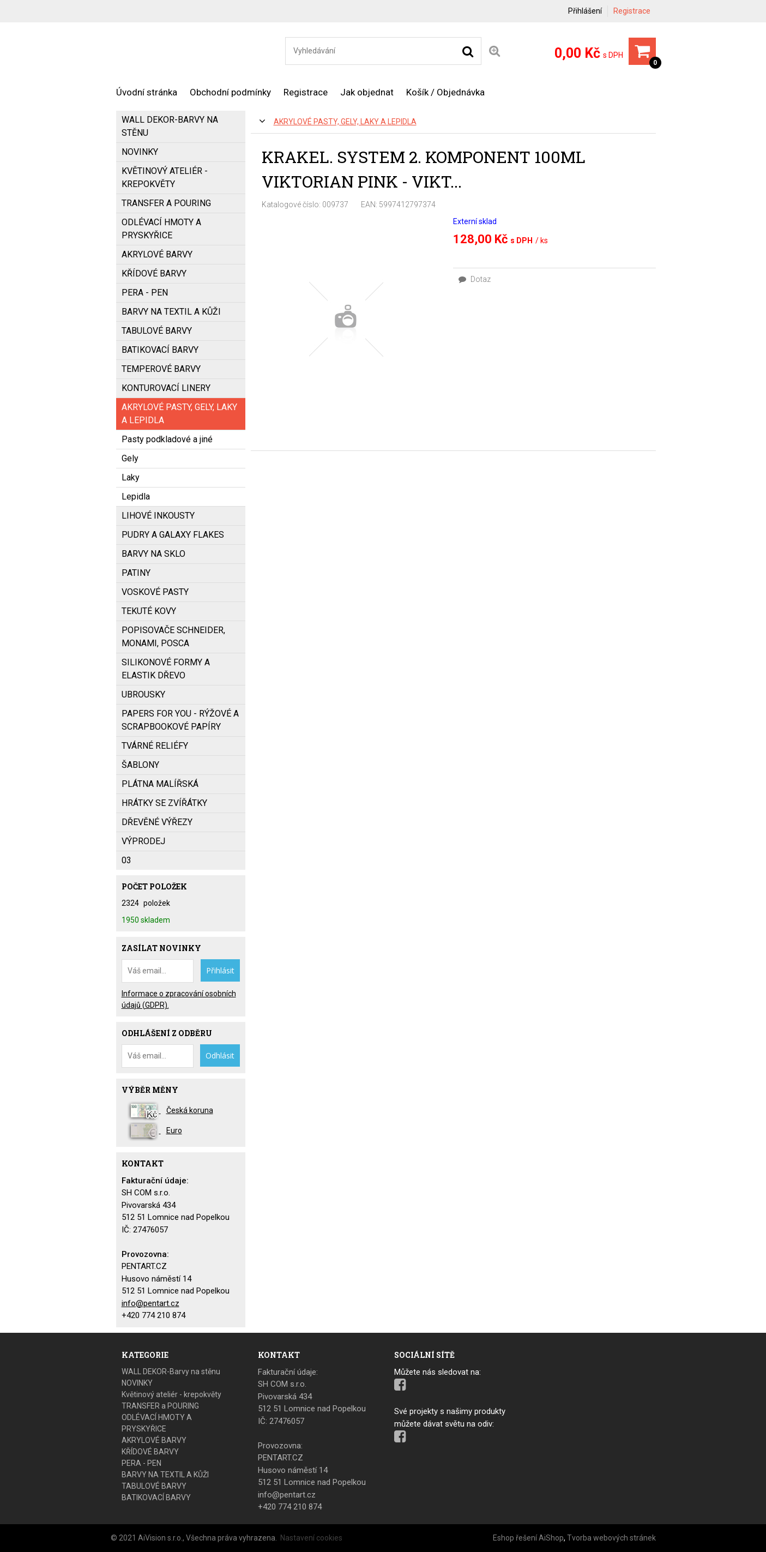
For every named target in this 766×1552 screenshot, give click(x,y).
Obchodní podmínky (230, 92)
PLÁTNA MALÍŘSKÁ (160, 784)
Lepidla (136, 496)
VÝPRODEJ (143, 841)
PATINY (136, 573)
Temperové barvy (161, 369)
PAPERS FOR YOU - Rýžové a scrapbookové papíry (180, 720)
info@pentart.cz (150, 1303)
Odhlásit (220, 1055)
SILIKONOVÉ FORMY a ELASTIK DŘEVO (166, 669)
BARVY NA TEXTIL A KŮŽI (171, 311)
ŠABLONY (140, 765)
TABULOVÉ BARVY (157, 331)
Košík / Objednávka (445, 92)
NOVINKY (140, 152)
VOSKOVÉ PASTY (155, 592)
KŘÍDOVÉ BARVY (154, 273)
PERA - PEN (145, 292)
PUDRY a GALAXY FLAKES (173, 535)
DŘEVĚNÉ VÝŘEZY (157, 822)
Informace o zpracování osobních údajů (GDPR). (179, 999)
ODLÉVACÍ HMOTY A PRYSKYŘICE (161, 228)
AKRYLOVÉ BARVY (157, 254)
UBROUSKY (143, 694)
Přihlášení (585, 11)
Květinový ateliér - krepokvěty (165, 177)
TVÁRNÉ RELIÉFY (155, 746)
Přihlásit (220, 970)
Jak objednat (367, 92)
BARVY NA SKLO (153, 554)
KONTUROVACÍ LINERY (166, 388)
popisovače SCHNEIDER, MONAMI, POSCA (173, 636)
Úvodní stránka (146, 92)
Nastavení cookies (311, 1537)
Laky (131, 477)
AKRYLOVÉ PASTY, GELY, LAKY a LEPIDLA (345, 121)
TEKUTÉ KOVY (149, 611)
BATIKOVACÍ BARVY (160, 350)
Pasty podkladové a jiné (167, 439)
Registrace (631, 11)
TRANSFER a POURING (166, 203)
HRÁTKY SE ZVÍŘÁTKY (164, 803)
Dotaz (475, 279)
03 (126, 860)
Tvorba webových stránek (611, 1537)
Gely (130, 458)
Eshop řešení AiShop (528, 1537)
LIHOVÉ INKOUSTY (158, 515)
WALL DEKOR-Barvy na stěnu (170, 126)
